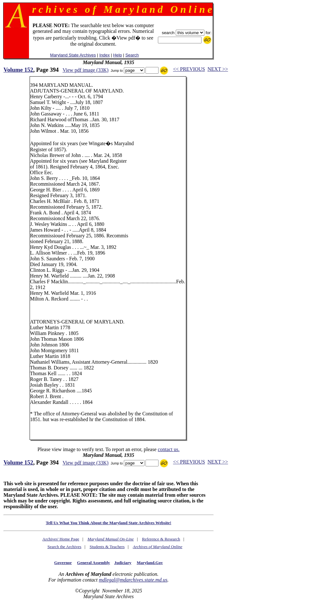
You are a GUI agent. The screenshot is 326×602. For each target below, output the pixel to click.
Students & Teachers (106, 546)
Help (117, 55)
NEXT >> (218, 69)
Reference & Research (161, 539)
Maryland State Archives (73, 55)
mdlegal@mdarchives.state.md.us (133, 580)
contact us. (168, 449)
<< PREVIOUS (189, 69)
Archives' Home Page (60, 539)
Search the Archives (64, 546)
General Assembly (93, 562)
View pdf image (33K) (85, 70)
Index (104, 55)
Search (132, 55)
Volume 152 (18, 69)
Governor (63, 562)
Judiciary (122, 562)
